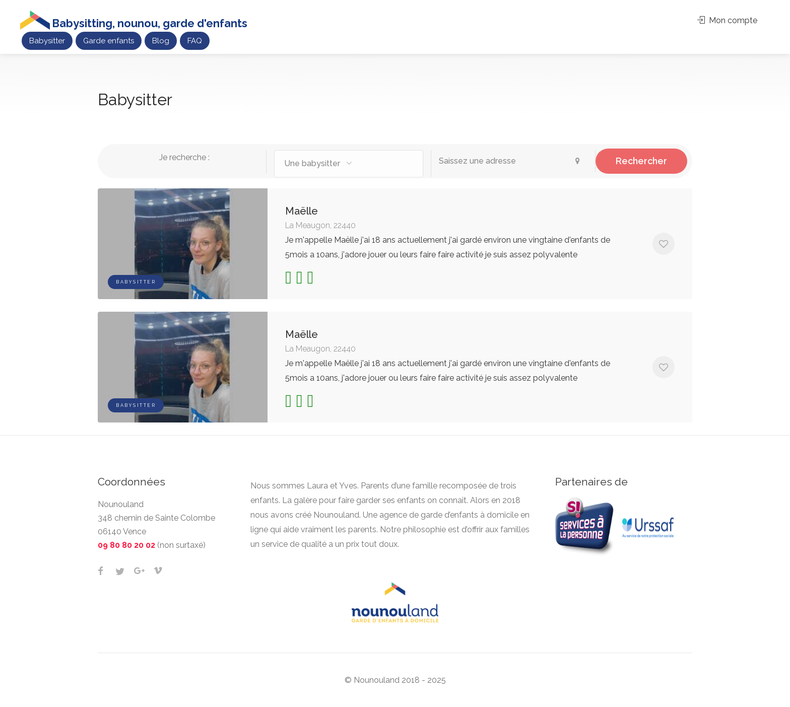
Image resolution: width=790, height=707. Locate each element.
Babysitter (47, 40)
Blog (160, 40)
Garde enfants (108, 40)
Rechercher (641, 161)
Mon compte (727, 20)
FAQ (194, 40)
